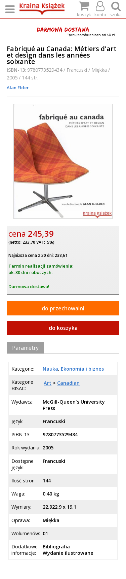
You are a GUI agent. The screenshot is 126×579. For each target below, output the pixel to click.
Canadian (68, 383)
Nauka (50, 369)
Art (47, 383)
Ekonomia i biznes (82, 369)
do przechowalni (63, 308)
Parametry (25, 347)
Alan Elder (18, 87)
